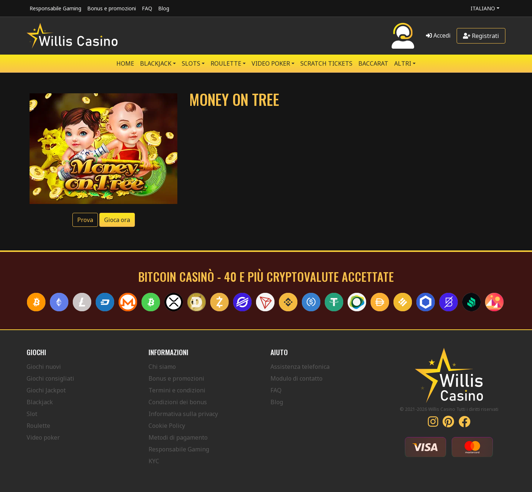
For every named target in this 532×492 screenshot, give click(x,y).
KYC (154, 461)
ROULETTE (226, 63)
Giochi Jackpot (46, 390)
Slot (32, 414)
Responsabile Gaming (55, 8)
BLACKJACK (155, 63)
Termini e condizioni (177, 390)
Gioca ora (117, 220)
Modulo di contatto (296, 378)
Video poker (43, 437)
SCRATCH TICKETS (326, 63)
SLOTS (191, 63)
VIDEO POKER (271, 63)
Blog (163, 8)
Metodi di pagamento (178, 437)
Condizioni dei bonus (178, 402)
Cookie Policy (167, 426)
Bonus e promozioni (111, 8)
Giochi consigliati (50, 378)
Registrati (481, 36)
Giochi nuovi (44, 367)
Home (125, 63)
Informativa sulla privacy (183, 414)
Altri (402, 63)
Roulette (38, 426)
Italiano (483, 8)
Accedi (438, 35)
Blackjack (40, 402)
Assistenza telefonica (300, 367)
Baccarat (373, 63)
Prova (85, 220)
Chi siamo (162, 367)
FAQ (147, 8)
